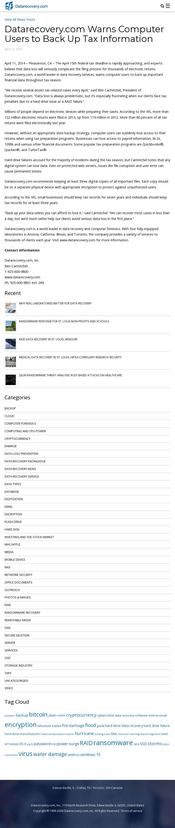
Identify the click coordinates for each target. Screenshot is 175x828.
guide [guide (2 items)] (100, 726)
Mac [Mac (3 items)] (114, 733)
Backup (10, 408)
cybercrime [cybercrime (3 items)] (105, 715)
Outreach (12, 590)
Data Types (13, 484)
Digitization (14, 499)
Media (9, 552)
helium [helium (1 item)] (60, 734)
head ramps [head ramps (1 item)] (48, 734)
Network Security (18, 575)
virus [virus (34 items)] (26, 753)
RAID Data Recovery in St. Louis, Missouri (48, 339)
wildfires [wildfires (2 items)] (74, 755)
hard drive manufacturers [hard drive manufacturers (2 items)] (23, 734)
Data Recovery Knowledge (25, 461)
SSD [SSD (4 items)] (143, 743)
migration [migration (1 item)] (154, 734)
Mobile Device (15, 559)
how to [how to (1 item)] (70, 734)
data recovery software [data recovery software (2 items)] (131, 715)
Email (9, 506)
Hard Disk (12, 529)
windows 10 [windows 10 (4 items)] (90, 754)
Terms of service (131, 811)
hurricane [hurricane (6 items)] (84, 733)
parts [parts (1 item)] (30, 744)
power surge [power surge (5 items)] (67, 743)
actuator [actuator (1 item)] (10, 715)
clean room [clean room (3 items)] (56, 715)
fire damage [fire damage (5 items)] (73, 725)
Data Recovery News (20, 469)
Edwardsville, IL (64, 788)
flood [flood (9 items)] (90, 725)
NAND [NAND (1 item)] (164, 734)
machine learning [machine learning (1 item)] (128, 734)
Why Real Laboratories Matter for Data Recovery (55, 303)
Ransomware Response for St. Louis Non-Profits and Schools (64, 321)
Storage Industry (18, 665)
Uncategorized (16, 681)
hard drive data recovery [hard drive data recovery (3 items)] (124, 725)
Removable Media (18, 620)
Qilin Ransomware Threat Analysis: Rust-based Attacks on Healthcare (70, 375)
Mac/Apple (12, 544)
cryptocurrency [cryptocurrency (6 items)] (81, 715)
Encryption (13, 514)
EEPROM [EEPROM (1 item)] (153, 715)
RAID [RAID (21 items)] (86, 743)
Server (10, 643)
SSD (7, 658)
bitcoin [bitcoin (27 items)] (38, 714)
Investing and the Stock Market (29, 537)
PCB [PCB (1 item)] (53, 744)
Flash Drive (13, 522)
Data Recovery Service (22, 476)
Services (11, 650)
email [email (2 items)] (163, 715)
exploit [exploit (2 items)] (56, 726)
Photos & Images (18, 597)
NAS (7, 567)
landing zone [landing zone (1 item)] (102, 734)
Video (9, 688)
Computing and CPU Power (25, 431)
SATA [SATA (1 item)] (136, 744)
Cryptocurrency (17, 439)
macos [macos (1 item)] (144, 734)
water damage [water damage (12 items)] (50, 754)
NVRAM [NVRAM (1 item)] (14, 744)
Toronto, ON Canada (107, 788)
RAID (8, 605)
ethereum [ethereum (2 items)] (44, 726)
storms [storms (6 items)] (155, 743)
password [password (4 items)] (42, 743)
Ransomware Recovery (22, 612)
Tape (8, 673)
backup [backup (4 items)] (22, 715)
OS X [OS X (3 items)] (22, 743)
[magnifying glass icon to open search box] (162, 6)
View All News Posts (20, 19)
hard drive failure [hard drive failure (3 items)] (157, 725)
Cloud (9, 416)
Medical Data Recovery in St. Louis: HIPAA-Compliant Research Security (70, 357)
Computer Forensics (20, 423)
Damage (11, 446)
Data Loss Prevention (21, 454)
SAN (7, 628)
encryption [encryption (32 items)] (21, 724)
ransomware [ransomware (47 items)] (113, 742)
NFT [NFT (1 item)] (7, 744)
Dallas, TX (83, 788)
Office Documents (18, 582)
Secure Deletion (17, 635)
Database (12, 492)
